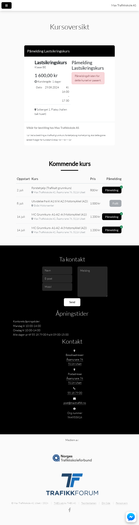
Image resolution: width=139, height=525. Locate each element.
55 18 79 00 (75, 393)
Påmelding (113, 189)
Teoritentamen (88, 503)
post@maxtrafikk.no (75, 403)
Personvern (122, 503)
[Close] (109, 50)
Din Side (106, 503)
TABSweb (59, 503)
